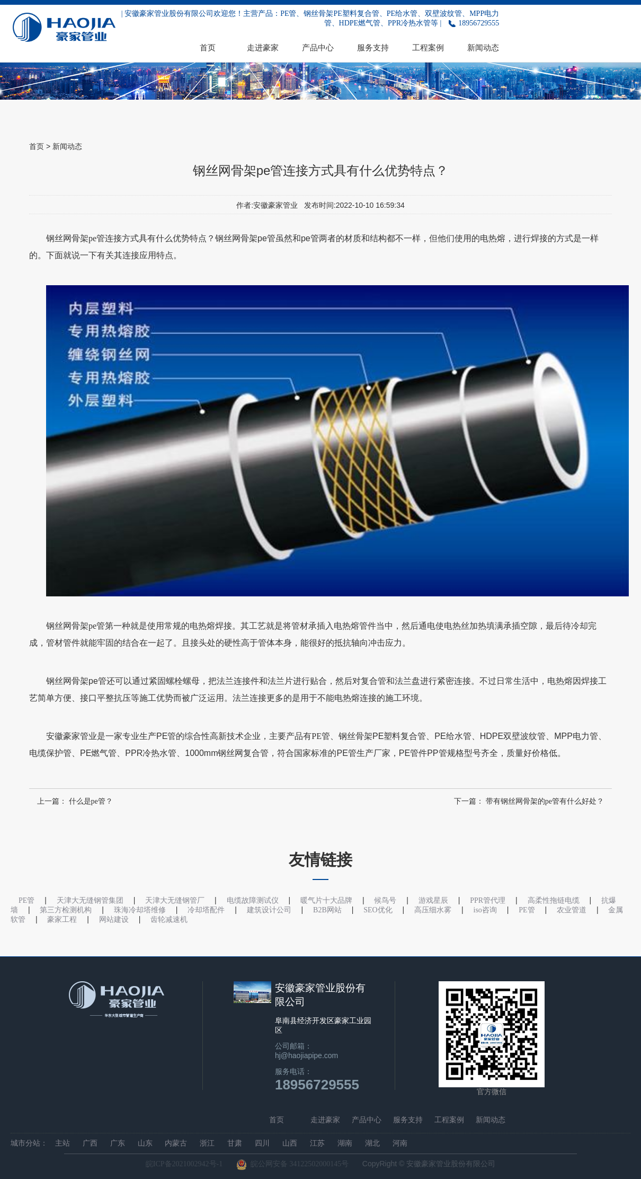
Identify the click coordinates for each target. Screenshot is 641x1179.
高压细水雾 (432, 910)
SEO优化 (377, 910)
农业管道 (571, 910)
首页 (207, 47)
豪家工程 (62, 919)
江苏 (317, 1143)
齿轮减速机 (169, 919)
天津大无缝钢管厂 (174, 900)
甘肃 (234, 1143)
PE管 (320, 736)
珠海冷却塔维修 (140, 910)
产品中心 (318, 47)
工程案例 (428, 47)
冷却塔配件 (206, 910)
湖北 (372, 1143)
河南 (400, 1143)
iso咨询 (485, 910)
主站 (62, 1143)
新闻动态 (483, 47)
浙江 (207, 1143)
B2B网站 (327, 910)
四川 (262, 1143)
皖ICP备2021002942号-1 (184, 1164)
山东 (145, 1143)
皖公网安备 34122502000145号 (292, 1164)
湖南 (344, 1143)
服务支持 (373, 47)
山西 (289, 1143)
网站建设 (114, 919)
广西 (90, 1143)
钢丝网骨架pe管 (75, 238)
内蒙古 (176, 1143)
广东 (117, 1143)
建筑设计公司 (269, 910)
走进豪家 (263, 47)
